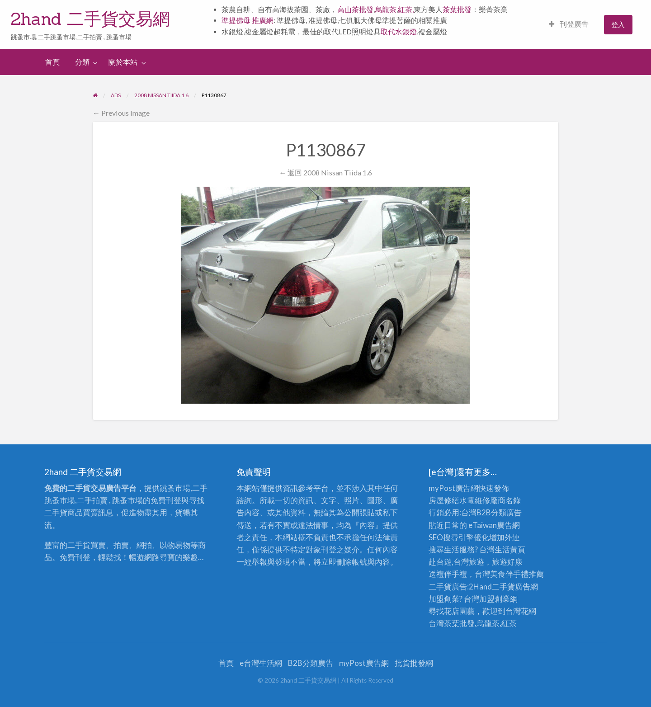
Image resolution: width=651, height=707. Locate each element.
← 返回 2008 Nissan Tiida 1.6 (325, 172)
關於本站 (122, 62)
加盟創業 (494, 598)
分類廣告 (506, 512)
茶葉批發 (457, 9)
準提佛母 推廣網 (248, 20)
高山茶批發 (355, 9)
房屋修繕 (444, 500)
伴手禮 (516, 574)
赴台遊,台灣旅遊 (456, 561)
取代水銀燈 (399, 32)
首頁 (52, 62)
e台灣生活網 (261, 663)
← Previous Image (121, 112)
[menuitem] (568, 24)
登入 (618, 24)
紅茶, (406, 9)
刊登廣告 (569, 24)
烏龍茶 (385, 9)
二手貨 (503, 586)
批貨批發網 (414, 663)
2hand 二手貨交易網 (90, 18)
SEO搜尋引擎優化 (459, 537)
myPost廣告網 (453, 488)
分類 (82, 62)
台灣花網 (520, 611)
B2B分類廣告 (310, 663)
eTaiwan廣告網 (494, 525)
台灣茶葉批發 (452, 623)
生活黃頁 (510, 549)
